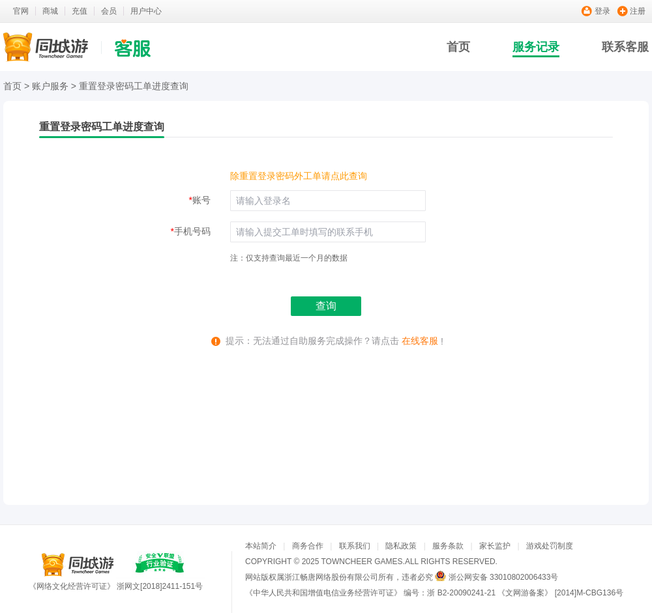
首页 (458, 46)
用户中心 (146, 11)
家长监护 (495, 545)
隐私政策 (401, 545)
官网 (21, 11)
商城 (50, 11)
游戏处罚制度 (549, 545)
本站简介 (260, 545)
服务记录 (535, 46)
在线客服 (420, 340)
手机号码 (191, 231)
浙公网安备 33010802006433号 (504, 577)
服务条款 (448, 545)
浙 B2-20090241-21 (461, 592)
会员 (109, 11)
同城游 (77, 564)
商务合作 (307, 545)
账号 (200, 200)
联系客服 (625, 46)
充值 (79, 11)
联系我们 (354, 545)
